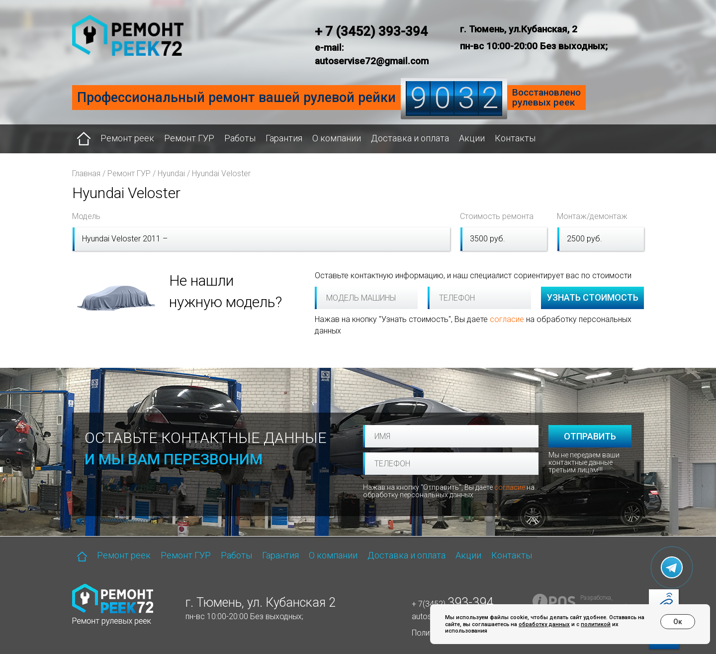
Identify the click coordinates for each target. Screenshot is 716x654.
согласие (507, 319)
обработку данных (544, 624)
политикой (596, 624)
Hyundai (171, 173)
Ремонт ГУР (189, 138)
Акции (472, 138)
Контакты (515, 138)
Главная (86, 173)
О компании (336, 138)
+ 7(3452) (452, 604)
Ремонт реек (127, 138)
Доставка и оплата (410, 138)
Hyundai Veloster (221, 173)
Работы (240, 138)
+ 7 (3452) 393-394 (371, 31)
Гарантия (284, 138)
